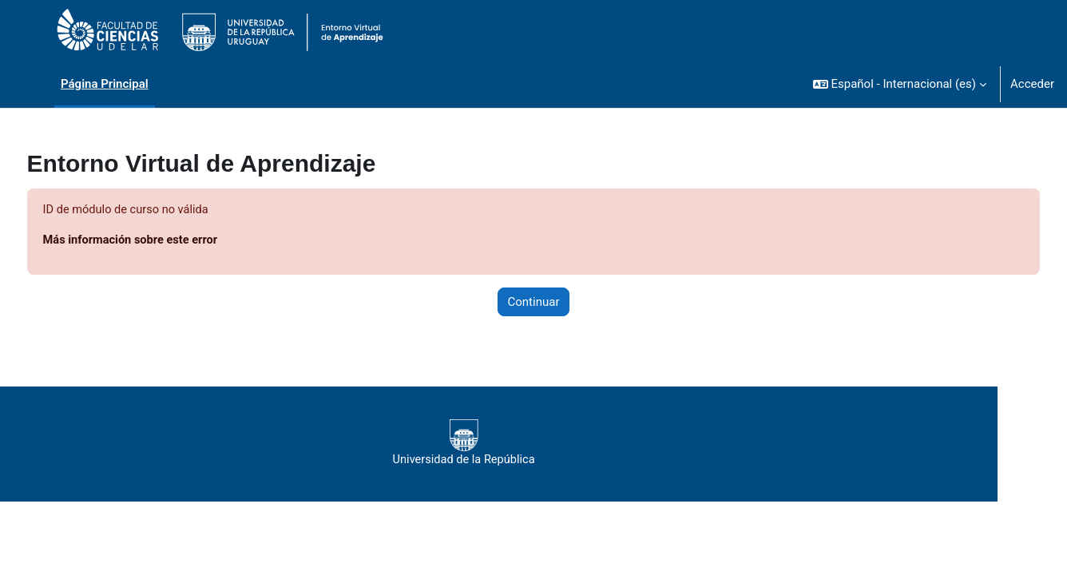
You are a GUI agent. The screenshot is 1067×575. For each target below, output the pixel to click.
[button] (900, 84)
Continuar (534, 302)
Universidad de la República (493, 444)
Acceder (1032, 84)
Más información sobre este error (162, 241)
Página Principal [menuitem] (105, 84)
